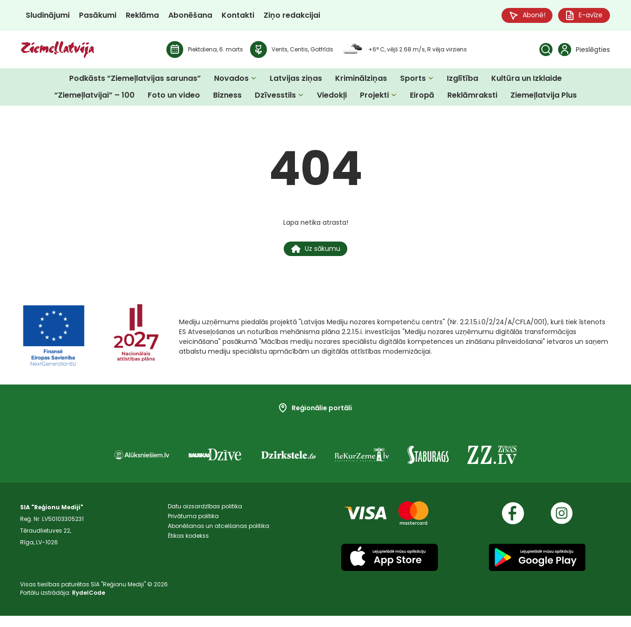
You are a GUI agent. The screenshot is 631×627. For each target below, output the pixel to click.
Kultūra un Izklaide (526, 80)
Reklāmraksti (472, 97)
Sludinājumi (48, 16)
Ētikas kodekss (188, 553)
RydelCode (88, 604)
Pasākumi (97, 16)
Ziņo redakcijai (292, 16)
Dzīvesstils (275, 97)
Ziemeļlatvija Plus (543, 97)
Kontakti (238, 16)
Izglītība (462, 80)
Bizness (227, 97)
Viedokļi (332, 97)
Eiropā (422, 97)
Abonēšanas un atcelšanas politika (218, 542)
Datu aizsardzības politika (205, 518)
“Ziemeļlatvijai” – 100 (94, 97)
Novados (231, 80)
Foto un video (174, 97)
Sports (413, 80)
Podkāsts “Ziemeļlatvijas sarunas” (135, 80)
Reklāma (142, 16)
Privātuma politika (193, 530)
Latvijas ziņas (296, 80)
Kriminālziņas (361, 80)
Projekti (374, 97)
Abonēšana (190, 16)
